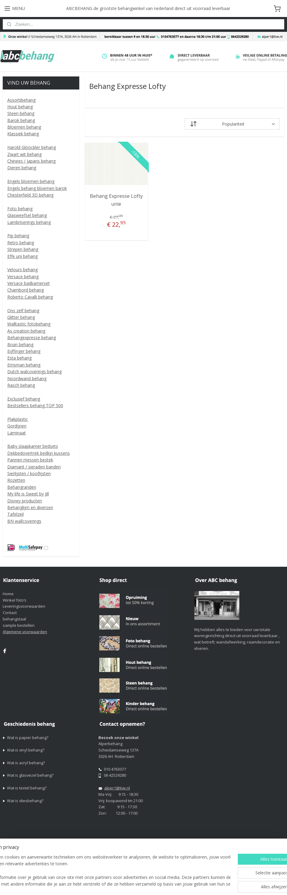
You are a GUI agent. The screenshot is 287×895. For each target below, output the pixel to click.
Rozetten (16, 480)
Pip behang (18, 235)
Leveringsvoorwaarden (24, 606)
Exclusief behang (23, 399)
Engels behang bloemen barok (37, 188)
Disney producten (24, 501)
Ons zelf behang (23, 310)
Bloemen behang (24, 127)
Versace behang (23, 276)
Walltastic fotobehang (28, 324)
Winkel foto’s (14, 600)
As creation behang (26, 331)
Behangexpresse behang (31, 337)
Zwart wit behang (24, 154)
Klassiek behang (23, 134)
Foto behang (19, 208)
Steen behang (20, 113)
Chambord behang (25, 290)
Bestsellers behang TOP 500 (35, 405)
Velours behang (22, 269)
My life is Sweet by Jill (28, 494)
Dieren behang (21, 168)
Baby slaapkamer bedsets (32, 446)
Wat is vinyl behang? (25, 750)
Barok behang (21, 120)
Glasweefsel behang (27, 215)
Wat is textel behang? (26, 788)
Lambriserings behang (29, 222)
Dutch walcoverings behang (34, 371)
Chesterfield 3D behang (30, 195)
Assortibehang (21, 100)
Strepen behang (22, 249)
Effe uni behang (22, 256)
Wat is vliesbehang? (25, 800)
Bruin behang (20, 344)
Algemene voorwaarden (25, 631)
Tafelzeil (15, 514)
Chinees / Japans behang (31, 161)
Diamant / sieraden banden (34, 467)
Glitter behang (21, 317)
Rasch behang (21, 385)
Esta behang (19, 358)
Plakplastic (17, 419)
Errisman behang (23, 365)
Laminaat (16, 433)
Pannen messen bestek (30, 460)
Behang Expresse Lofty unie (116, 200)
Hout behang (20, 107)
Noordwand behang (26, 378)
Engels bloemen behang (30, 181)
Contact (10, 612)
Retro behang (20, 242)
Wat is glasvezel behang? (30, 775)
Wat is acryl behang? (26, 762)
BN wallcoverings (24, 521)
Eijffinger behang (23, 351)
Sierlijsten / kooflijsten (29, 473)
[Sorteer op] (232, 124)
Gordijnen (16, 426)
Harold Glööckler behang (31, 147)
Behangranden (21, 487)
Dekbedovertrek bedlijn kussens (38, 453)
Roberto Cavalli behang (30, 297)
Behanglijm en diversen (30, 507)
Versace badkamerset (28, 283)
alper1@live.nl (117, 788)
